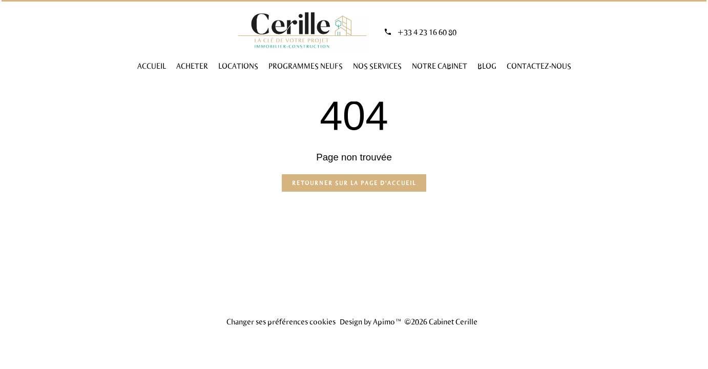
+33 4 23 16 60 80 (426, 31)
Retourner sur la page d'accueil (354, 182)
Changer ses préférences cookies (281, 321)
